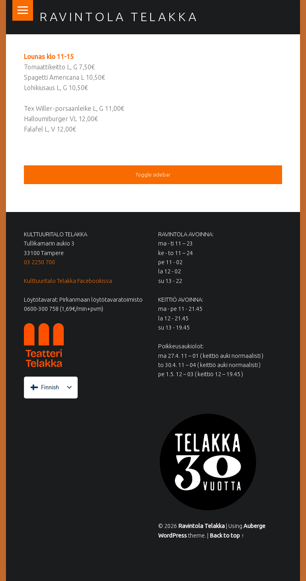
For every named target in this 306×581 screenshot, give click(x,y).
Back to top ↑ (227, 535)
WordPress (172, 535)
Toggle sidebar (153, 174)
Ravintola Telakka (118, 17)
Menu (22, 10)
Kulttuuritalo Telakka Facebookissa (68, 281)
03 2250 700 (39, 262)
